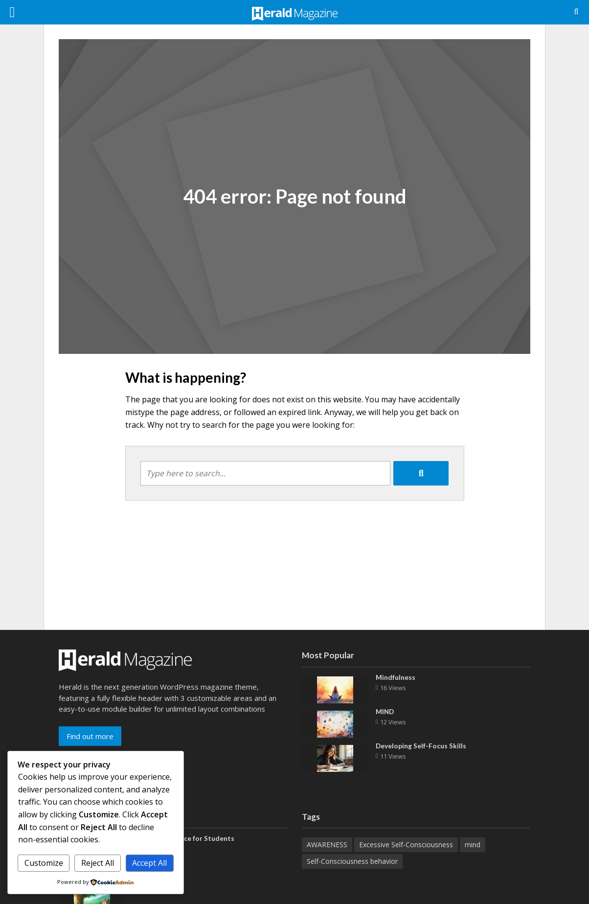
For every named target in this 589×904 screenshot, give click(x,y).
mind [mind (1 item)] (472, 844)
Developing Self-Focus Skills (421, 746)
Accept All (149, 863)
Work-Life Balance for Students (184, 838)
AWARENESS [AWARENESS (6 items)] (327, 844)
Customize (43, 863)
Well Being (150, 890)
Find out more (90, 736)
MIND (385, 712)
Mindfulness (395, 677)
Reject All (97, 863)
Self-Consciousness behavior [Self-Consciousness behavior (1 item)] (352, 861)
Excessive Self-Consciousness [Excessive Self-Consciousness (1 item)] (406, 844)
